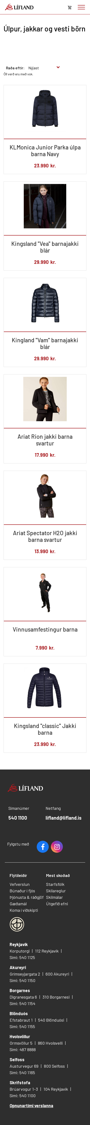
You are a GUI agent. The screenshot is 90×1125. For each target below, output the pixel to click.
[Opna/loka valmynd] (81, 7)
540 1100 (17, 818)
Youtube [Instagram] (57, 847)
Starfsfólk (55, 884)
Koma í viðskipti (24, 910)
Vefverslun (20, 884)
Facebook (43, 847)
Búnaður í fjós (22, 890)
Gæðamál (18, 903)
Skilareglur (56, 890)
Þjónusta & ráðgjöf (27, 897)
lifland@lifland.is (64, 818)
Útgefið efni (57, 903)
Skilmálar (54, 897)
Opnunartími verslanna (31, 1105)
